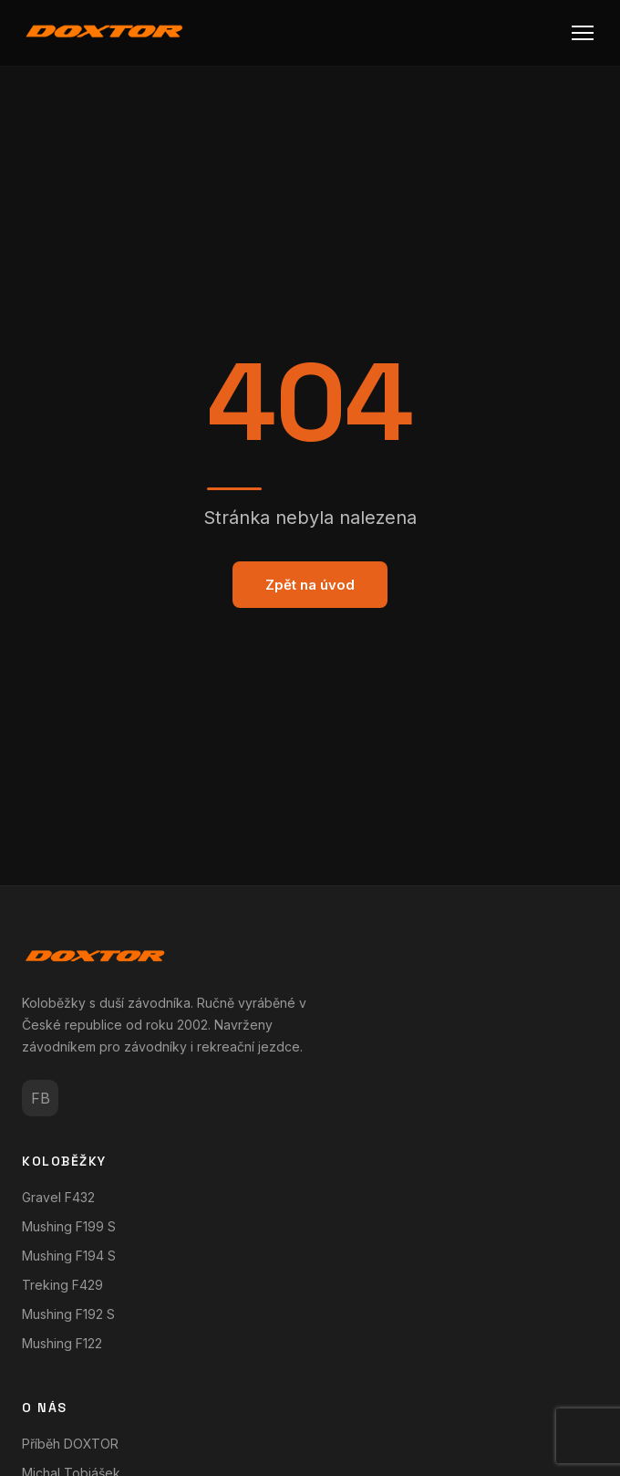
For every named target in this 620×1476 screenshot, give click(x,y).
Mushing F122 (62, 1343)
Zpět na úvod (310, 584)
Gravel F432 (58, 1197)
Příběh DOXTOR (70, 1443)
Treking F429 (62, 1285)
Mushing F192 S (68, 1314)
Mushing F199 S (69, 1226)
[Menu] (582, 33)
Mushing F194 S (69, 1255)
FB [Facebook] (40, 1098)
